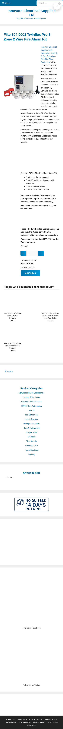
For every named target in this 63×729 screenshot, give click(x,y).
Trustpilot (9, 371)
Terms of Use (22, 719)
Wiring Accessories (31, 424)
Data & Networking (31, 428)
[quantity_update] (31, 253)
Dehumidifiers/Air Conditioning (31, 393)
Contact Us (10, 719)
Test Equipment (31, 415)
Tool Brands (31, 441)
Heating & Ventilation (31, 397)
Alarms (32, 410)
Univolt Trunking (31, 419)
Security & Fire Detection (31, 402)
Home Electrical (31, 450)
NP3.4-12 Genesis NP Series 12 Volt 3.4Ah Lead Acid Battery (50, 316)
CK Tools (31, 437)
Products (45, 53)
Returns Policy (51, 719)
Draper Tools (31, 432)
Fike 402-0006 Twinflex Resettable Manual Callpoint (13, 345)
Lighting (31, 454)
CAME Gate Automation (31, 406)
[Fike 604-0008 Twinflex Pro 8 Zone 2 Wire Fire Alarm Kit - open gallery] (22, 104)
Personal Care (31, 446)
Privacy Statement (36, 719)
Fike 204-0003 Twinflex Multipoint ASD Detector (13, 316)
